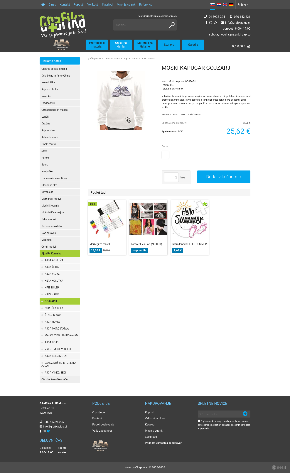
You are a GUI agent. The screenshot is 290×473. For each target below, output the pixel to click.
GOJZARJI (51, 301)
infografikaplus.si (237, 22)
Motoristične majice (52, 212)
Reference (145, 4)
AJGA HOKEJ (52, 321)
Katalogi (107, 4)
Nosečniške (48, 82)
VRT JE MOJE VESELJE (58, 349)
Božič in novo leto (51, 226)
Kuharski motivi (50, 137)
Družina (45, 123)
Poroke (45, 157)
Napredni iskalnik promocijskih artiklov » (157, 16)
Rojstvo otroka (49, 89)
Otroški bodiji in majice (54, 109)
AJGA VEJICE (52, 273)
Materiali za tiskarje (145, 44)
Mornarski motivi (51, 198)
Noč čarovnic (48, 233)
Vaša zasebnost (102, 430)
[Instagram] (210, 22)
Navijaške (47, 171)
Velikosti (93, 4)
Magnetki (46, 239)
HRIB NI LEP (52, 287)
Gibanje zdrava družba (54, 68)
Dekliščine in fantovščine (55, 75)
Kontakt (65, 4)
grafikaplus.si (94, 58)
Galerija (193, 44)
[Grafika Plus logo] (63, 25)
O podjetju (98, 412)
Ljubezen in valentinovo (54, 178)
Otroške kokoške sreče (54, 379)
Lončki (45, 116)
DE (231, 4)
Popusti (79, 4)
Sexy (44, 150)
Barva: (165, 146)
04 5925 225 (216, 16)
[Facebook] (207, 22)
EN (225, 4)
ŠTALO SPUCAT (54, 314)
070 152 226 (242, 16)
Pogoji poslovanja (103, 424)
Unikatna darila (121, 44)
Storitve (169, 44)
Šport (44, 164)
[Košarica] (241, 47)
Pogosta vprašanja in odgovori (163, 443)
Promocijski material (97, 44)
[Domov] (43, 4)
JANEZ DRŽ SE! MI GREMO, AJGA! (58, 364)
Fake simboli (48, 219)
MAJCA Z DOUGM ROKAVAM (61, 335)
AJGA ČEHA (52, 267)
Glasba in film (49, 185)
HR (219, 4)
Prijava (243, 4)
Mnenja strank (126, 4)
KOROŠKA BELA (54, 308)
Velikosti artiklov (155, 418)
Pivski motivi (48, 144)
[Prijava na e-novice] (245, 414)
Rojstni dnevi (48, 130)
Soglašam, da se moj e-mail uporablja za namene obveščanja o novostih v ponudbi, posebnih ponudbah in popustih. (224, 425)
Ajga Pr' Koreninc (51, 253)
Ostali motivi (48, 246)
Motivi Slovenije (50, 205)
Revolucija (47, 191)
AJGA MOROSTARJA (57, 328)
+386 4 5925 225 (53, 422)
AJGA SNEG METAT (56, 355)
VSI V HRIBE (52, 294)
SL (212, 4)
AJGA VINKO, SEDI (55, 372)
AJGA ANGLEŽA (54, 260)
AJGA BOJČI (52, 342)
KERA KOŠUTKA (54, 280)
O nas (52, 4)
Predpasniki (48, 103)
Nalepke (46, 96)
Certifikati (151, 436)
